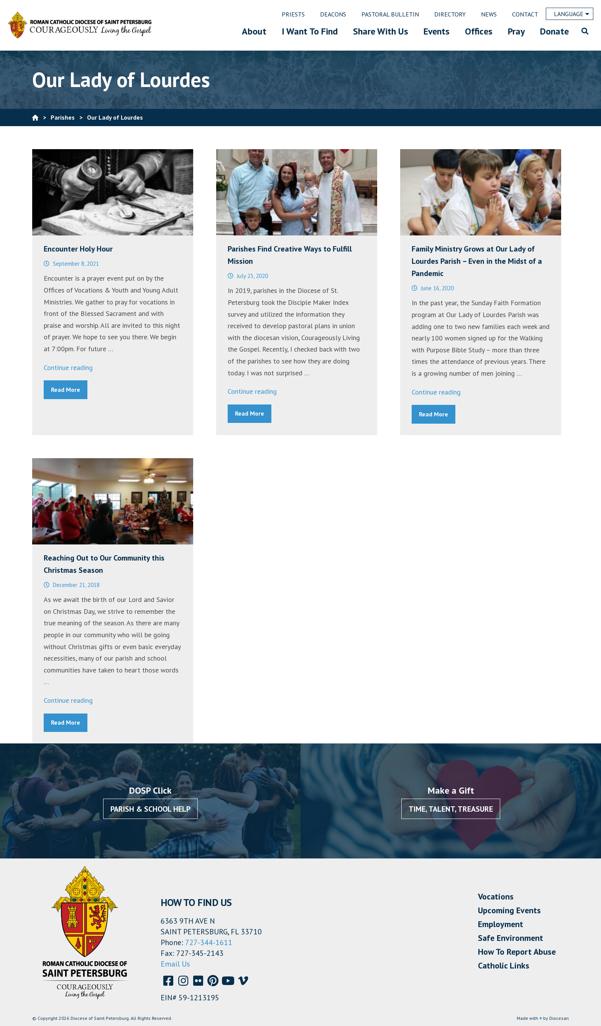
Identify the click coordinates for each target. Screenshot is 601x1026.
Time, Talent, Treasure (451, 809)
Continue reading (68, 367)
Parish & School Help (150, 809)
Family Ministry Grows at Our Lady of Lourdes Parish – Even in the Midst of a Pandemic (477, 261)
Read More (65, 389)
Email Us (175, 964)
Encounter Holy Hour (78, 249)
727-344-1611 (208, 942)
